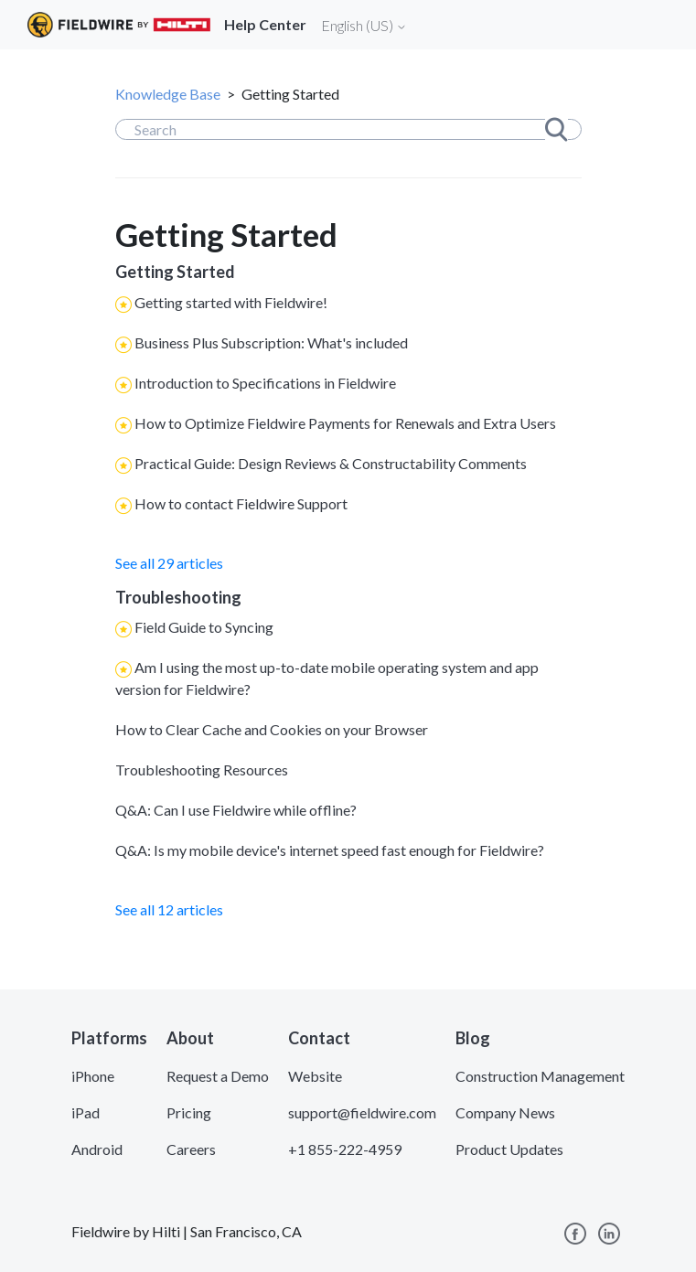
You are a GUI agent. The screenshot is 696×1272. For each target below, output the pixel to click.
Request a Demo (217, 1076)
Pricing (188, 1112)
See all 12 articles (169, 909)
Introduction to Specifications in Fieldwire (265, 382)
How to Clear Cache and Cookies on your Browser (271, 729)
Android (97, 1149)
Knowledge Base (167, 93)
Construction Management (540, 1076)
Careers (191, 1149)
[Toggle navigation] (659, 24)
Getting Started (175, 272)
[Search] (348, 129)
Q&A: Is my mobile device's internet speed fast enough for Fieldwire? (329, 850)
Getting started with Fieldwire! (230, 302)
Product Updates (509, 1149)
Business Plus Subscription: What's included (271, 342)
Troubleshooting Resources (201, 769)
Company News (505, 1112)
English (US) (364, 25)
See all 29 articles (169, 563)
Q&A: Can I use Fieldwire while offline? (236, 809)
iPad (85, 1112)
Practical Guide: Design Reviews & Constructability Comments (330, 463)
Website (315, 1076)
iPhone (92, 1076)
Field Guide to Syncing (203, 627)
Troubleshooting (178, 597)
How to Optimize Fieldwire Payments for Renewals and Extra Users (345, 423)
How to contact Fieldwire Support (241, 503)
